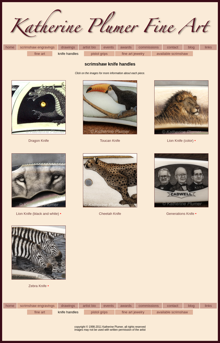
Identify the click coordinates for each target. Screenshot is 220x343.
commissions (148, 47)
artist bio (89, 47)
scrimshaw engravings (37, 47)
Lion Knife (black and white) (37, 214)
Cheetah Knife (110, 214)
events (109, 47)
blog (191, 47)
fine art (39, 54)
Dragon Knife (38, 141)
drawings (68, 47)
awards (126, 47)
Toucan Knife (110, 141)
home (10, 47)
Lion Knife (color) (180, 141)
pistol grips (99, 54)
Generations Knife (180, 214)
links (208, 47)
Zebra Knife (37, 286)
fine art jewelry (133, 54)
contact (172, 47)
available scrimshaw (172, 54)
